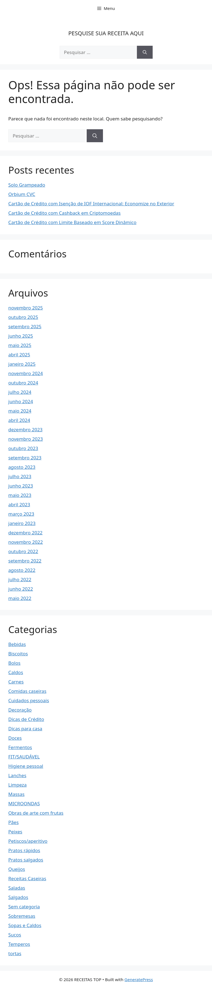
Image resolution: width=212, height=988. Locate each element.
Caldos (15, 672)
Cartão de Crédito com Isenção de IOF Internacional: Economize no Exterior (91, 203)
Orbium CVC (21, 194)
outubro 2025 (23, 317)
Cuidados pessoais (28, 700)
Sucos (14, 935)
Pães (13, 822)
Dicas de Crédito (26, 719)
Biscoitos (18, 653)
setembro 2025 (24, 326)
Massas (16, 794)
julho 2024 (19, 392)
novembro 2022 (25, 542)
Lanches (17, 775)
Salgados (18, 897)
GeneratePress (138, 979)
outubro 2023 (23, 448)
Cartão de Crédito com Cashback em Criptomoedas (64, 213)
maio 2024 (19, 411)
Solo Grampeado (26, 185)
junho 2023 (20, 486)
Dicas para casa (25, 728)
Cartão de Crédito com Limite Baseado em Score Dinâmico (72, 222)
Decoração (20, 710)
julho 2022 (19, 579)
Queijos (16, 869)
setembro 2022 (24, 561)
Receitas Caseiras (27, 878)
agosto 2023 (21, 467)
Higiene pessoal (25, 766)
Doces (15, 738)
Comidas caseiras (27, 691)
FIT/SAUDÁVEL (24, 756)
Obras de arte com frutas (35, 813)
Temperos (19, 944)
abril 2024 (19, 420)
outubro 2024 (23, 382)
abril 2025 (19, 354)
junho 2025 (20, 336)
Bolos (14, 663)
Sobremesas (21, 916)
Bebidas (17, 644)
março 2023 (21, 514)
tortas (14, 953)
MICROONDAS (24, 803)
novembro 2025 (25, 308)
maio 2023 (19, 495)
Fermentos (20, 747)
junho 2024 (20, 401)
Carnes (16, 682)
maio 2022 (19, 598)
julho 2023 (19, 476)
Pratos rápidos (24, 850)
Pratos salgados (25, 860)
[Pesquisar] (145, 52)
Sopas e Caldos (24, 925)
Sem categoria (24, 906)
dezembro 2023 (25, 429)
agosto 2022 (21, 570)
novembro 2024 (25, 373)
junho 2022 (20, 589)
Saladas (16, 888)
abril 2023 (19, 504)
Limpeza (17, 785)
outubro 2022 (23, 551)
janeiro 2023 (22, 523)
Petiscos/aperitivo (27, 841)
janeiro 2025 (22, 364)
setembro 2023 (24, 457)
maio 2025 (19, 345)
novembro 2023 (25, 439)
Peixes (15, 831)
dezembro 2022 (25, 532)
